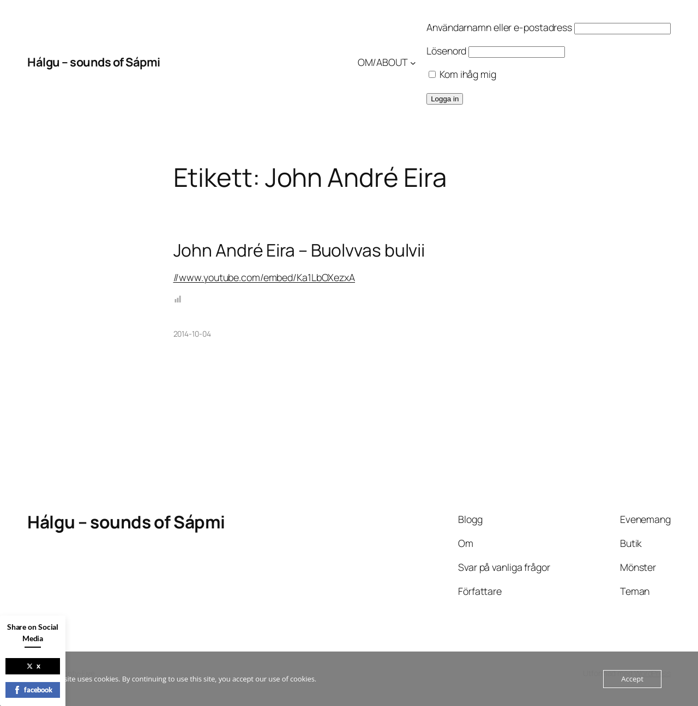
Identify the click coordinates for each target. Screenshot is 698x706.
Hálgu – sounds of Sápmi (93, 62)
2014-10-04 (192, 333)
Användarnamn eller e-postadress (499, 27)
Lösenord (446, 50)
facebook (32, 689)
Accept (632, 679)
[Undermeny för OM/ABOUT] (413, 62)
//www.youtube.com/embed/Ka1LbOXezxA (264, 277)
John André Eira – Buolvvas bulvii (299, 250)
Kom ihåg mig (462, 74)
